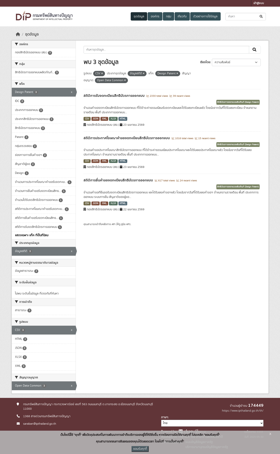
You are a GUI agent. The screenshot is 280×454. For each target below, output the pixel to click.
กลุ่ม (168, 16)
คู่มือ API (125, 224)
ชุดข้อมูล (139, 16)
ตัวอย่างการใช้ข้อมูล (205, 16)
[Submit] (261, 16)
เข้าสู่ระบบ (258, 3)
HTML (123, 119)
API (113, 224)
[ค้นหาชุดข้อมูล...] (245, 16)
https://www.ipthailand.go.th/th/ (243, 411)
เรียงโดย (205, 62)
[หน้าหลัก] (18, 34)
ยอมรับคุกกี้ (140, 449)
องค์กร (155, 16)
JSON (95, 119)
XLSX (113, 119)
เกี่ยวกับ (182, 16)
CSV (87, 119)
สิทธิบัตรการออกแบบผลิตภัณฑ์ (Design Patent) (238, 102)
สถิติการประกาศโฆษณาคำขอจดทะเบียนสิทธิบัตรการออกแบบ (127, 138)
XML (104, 119)
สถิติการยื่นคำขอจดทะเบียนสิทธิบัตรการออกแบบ (119, 180)
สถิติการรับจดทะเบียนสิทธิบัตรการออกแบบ (114, 96)
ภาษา (164, 417)
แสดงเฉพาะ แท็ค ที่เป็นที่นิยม (31, 235)
